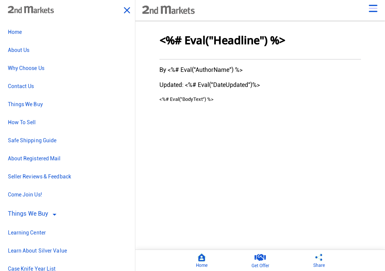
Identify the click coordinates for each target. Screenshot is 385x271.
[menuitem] (67, 32)
